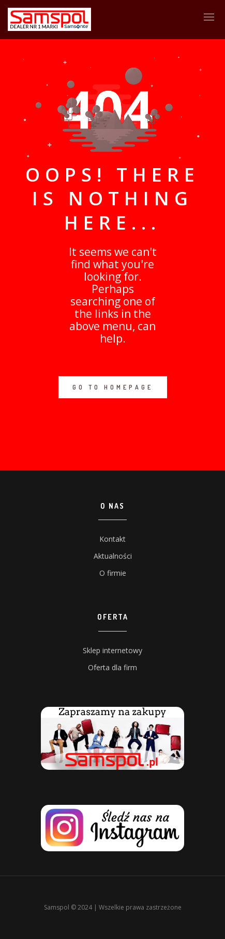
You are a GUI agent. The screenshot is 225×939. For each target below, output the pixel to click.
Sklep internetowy (112, 650)
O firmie (112, 573)
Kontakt (112, 539)
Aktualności (113, 556)
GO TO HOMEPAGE (112, 387)
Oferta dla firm (112, 667)
